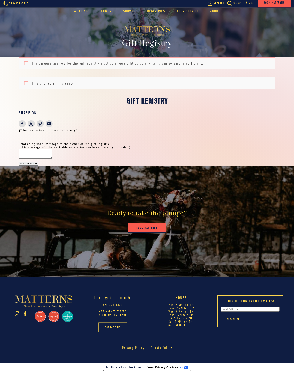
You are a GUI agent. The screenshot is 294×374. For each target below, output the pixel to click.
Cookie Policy (161, 349)
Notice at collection (123, 369)
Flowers (106, 11)
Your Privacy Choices (162, 369)
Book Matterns (147, 229)
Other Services (188, 11)
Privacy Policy (133, 349)
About (215, 11)
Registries (156, 11)
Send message (28, 165)
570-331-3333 (112, 306)
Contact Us (113, 329)
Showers (130, 11)
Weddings (82, 11)
